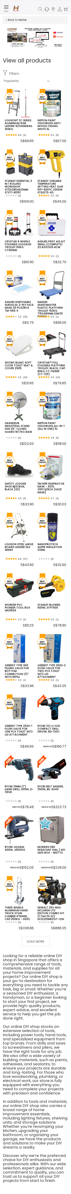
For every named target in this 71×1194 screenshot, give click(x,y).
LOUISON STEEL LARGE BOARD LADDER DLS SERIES (19, 547)
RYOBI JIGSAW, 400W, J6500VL (15, 848)
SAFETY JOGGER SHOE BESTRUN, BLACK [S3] (15, 486)
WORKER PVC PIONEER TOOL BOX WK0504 (17, 608)
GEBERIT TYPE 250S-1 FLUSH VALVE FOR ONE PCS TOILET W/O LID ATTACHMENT (19, 730)
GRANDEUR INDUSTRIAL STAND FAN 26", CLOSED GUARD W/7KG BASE (18, 427)
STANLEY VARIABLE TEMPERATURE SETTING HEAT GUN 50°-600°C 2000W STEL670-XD (50, 187)
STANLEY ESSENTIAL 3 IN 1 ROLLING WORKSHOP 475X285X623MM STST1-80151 (18, 187)
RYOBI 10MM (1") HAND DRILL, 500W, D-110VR (19, 789)
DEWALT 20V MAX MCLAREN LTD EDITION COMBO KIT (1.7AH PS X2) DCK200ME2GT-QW (50, 913)
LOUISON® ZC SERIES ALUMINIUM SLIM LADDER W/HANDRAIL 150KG (18, 124)
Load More (35, 941)
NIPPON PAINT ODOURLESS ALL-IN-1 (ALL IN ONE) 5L (51, 426)
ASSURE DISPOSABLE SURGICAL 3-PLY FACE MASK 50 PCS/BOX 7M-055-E (19, 306)
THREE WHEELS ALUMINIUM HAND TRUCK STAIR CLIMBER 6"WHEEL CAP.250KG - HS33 (17, 913)
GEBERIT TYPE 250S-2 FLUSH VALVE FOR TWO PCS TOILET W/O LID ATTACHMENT (51, 671)
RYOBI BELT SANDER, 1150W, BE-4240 (50, 788)
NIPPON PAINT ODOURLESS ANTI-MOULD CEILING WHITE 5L (49, 124)
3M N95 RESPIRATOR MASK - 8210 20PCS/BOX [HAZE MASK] (50, 488)
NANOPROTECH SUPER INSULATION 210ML (49, 547)
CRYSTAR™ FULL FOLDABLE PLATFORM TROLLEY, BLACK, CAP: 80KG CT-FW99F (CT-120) (51, 368)
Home (23, 20)
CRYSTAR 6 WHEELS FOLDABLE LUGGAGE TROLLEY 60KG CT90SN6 (18, 246)
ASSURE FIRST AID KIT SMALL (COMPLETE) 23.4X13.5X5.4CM (51, 244)
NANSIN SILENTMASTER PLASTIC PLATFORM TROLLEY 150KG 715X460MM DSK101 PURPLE (50, 309)
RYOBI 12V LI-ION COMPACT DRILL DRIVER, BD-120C (48, 729)
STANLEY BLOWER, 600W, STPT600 (49, 606)
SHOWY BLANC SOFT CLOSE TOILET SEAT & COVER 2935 (19, 365)
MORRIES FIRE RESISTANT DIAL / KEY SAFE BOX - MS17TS (51, 850)
